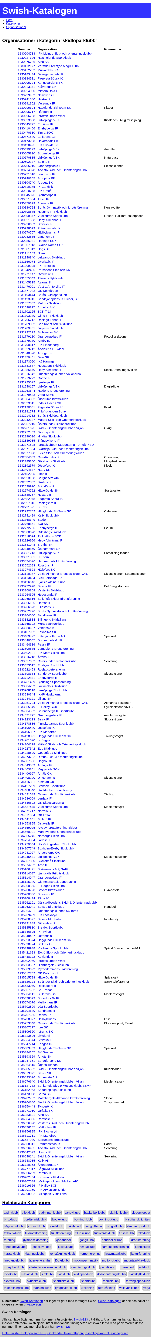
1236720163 (26, 1164)
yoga (146, 1287)
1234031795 (26, 715)
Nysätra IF (45, 494)
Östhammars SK (49, 548)
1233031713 (26, 553)
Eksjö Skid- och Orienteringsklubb (61, 453)
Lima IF (43, 473)
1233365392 (26, 623)
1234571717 (26, 811)
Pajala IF (44, 644)
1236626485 (26, 1148)
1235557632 (26, 990)
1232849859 (26, 548)
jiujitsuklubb (66, 1246)
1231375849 (26, 278)
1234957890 (26, 861)
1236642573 (26, 1152)
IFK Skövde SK (48, 145)
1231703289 (26, 315)
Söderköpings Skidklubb (54, 1089)
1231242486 (26, 270)
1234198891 (26, 736)
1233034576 (26, 561)
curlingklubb (36, 1226)
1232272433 (26, 432)
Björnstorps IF (47, 195)
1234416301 (26, 781)
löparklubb (62, 1260)
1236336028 (26, 1123)
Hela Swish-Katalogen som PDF (24, 1333)
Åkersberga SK (48, 1164)
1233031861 (26, 557)
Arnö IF (43, 865)
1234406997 (26, 773)
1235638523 (26, 998)
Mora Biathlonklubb (51, 623)
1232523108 (26, 478)
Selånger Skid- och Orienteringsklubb (63, 981)
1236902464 (26, 1177)
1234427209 (26, 786)
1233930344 (26, 694)
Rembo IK (44, 1173)
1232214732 (26, 415)
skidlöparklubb (83, 1274)
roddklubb (10, 1274)
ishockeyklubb (41, 1246)
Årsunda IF (45, 203)
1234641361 (26, 819)
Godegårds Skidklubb (52, 752)
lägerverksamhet (39, 1260)
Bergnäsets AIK (48, 478)
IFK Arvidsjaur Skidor (52, 1189)
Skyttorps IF (46, 432)
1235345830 (26, 927)
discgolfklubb (115, 1226)
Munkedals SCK (49, 70)
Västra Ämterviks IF (51, 286)
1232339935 (26, 440)
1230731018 (26, 174)
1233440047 (26, 640)
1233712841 (26, 677)
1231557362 (26, 303)
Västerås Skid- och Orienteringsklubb (63, 1123)
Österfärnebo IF (48, 457)
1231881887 (26, 365)
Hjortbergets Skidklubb (53, 965)
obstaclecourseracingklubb (47, 1267)
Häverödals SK (48, 141)
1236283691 (26, 1114)
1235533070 (26, 985)
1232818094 (26, 536)
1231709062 (26, 324)
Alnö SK (43, 61)
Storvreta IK (46, 894)
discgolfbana (93, 1226)
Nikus (41, 253)
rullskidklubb (29, 1274)
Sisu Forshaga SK (50, 578)
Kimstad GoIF (47, 781)
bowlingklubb (83, 1219)
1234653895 (26, 823)
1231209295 (26, 265)
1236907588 (26, 1181)
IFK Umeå (45, 190)
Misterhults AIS (48, 91)
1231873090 (26, 361)
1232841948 (26, 544)
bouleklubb (59, 1219)
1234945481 (26, 856)
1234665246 (26, 836)
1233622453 (26, 669)
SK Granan (45, 1052)
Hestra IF (44, 99)
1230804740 (26, 182)
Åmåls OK (45, 773)
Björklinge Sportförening (54, 682)
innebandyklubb (15, 1246)
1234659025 (26, 827)
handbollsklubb (112, 1240)
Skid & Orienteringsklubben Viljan (60, 428)
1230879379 (26, 203)
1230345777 (26, 124)
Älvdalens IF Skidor (51, 349)
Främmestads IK (49, 228)
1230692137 (26, 161)
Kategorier (13, 23)
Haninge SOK (47, 240)
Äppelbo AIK (46, 307)
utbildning (87, 1287)
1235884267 (26, 1052)
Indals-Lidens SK (49, 403)
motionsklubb (111, 1260)
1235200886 (26, 894)
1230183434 (26, 74)
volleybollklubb (129, 1287)
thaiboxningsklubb (16, 1287)
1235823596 (26, 1035)
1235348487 (26, 935)
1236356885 (26, 1131)
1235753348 (26, 1023)
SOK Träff (44, 311)
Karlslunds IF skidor (51, 1177)
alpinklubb (11, 1212)
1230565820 (26, 153)
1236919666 (26, 1185)
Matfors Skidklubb (50, 303)
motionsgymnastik (85, 1260)
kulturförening (140, 1253)
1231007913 (26, 245)
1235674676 (26, 1002)
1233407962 (26, 632)
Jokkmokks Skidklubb (52, 686)
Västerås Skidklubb (51, 590)
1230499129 (26, 149)
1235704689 (26, 1010)
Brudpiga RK (46, 178)
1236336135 (26, 1127)
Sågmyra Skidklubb (51, 1169)
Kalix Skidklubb (48, 515)
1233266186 (26, 603)
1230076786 (26, 61)
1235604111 (26, 994)
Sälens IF (44, 161)
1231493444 (26, 295)
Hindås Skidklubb (50, 436)
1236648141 (26, 1156)
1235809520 (26, 1031)
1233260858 (26, 590)
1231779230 (26, 340)
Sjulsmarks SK (48, 332)
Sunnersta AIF (47, 1077)
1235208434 (26, 898)
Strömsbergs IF (48, 153)
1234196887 (26, 732)
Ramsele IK (46, 1119)
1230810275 (26, 186)
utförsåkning (106, 1287)
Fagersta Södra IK (50, 78)
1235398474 (26, 944)
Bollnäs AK (45, 944)
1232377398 (26, 453)
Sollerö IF (44, 819)
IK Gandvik (45, 186)
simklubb (47, 1274)
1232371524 (26, 449)
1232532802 (26, 482)
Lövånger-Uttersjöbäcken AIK (58, 1181)
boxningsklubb (108, 1219)
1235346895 (26, 931)
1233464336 (26, 644)
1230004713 (26, 53)
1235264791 (26, 910)
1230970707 (26, 232)
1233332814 (26, 619)
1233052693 (26, 565)
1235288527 (26, 919)
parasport (127, 1267)
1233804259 (26, 686)
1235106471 (26, 869)
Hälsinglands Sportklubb (54, 57)
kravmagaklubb (115, 1253)
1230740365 (26, 178)
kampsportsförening (115, 1246)
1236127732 (26, 1085)
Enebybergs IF (48, 128)
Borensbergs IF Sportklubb (56, 711)
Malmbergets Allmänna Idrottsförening (64, 1098)
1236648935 (26, 1160)
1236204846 (26, 1102)
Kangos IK (45, 1044)
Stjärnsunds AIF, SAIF (53, 869)
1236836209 (26, 1173)
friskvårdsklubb (104, 1233)
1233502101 (26, 652)
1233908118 (26, 690)
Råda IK (43, 898)
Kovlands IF (46, 956)
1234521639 (26, 794)
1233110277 (26, 573)
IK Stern (43, 557)
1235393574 (26, 940)
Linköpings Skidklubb (52, 690)
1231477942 (26, 290)
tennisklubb (111, 1281)
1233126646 (26, 582)
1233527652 (26, 661)
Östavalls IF (46, 823)
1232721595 (26, 507)
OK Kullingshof (48, 973)
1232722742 (26, 511)
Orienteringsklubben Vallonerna (59, 374)
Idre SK (43, 1027)
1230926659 (26, 224)
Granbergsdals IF (50, 166)
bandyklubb (72, 1212)
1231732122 (26, 332)
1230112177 (26, 66)
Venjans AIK (46, 627)
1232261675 (26, 428)
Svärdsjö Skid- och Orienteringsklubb (63, 449)
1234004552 (26, 711)
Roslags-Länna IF (50, 320)
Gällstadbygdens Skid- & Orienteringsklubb (67, 902)
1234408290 (26, 777)
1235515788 (26, 977)
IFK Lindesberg (48, 344)
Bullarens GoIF (48, 136)
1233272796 (26, 611)
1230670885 (26, 157)
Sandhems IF (47, 615)
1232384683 (26, 457)
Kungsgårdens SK (50, 82)
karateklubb (12, 1253)
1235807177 (26, 1027)
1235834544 (26, 1040)
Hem (9, 20)
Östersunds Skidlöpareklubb (57, 424)
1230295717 (26, 111)
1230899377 (26, 215)
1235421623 (26, 952)
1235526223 (26, 981)
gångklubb (86, 1240)
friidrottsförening (36, 1233)
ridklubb (144, 1267)
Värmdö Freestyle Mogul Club (58, 66)
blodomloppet (140, 1212)
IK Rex (42, 507)
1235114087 (26, 873)
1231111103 (26, 253)
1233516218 (26, 657)
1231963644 (26, 390)
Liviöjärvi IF (45, 1035)
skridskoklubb (36, 1281)
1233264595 (26, 594)
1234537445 (26, 806)
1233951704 (26, 702)
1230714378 (26, 170)
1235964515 (26, 1064)
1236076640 (26, 1081)
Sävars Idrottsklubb (51, 890)
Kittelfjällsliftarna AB (51, 636)
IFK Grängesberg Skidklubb (57, 844)
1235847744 (26, 1044)
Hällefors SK (46, 569)
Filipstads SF (46, 607)
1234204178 (26, 744)
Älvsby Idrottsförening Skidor (57, 827)
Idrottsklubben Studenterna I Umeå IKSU (66, 444)
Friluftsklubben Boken (52, 411)
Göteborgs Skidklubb (52, 461)
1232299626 (26, 436)
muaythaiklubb (14, 1267)
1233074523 (26, 569)
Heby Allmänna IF (50, 220)
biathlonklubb (118, 1212)
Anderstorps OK (49, 852)
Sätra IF (43, 719)
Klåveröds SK (47, 86)
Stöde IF (43, 519)
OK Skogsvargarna (51, 802)
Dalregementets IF (50, 74)
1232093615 (26, 403)
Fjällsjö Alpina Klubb (51, 582)
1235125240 (26, 881)
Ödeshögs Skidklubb (52, 532)
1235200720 (26, 890)
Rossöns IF (45, 565)
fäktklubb (144, 1233)
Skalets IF (44, 482)
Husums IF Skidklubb (52, 211)
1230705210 (26, 166)
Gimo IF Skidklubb (50, 315)
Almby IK (44, 340)
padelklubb (107, 1267)
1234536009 (26, 798)
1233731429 (26, 682)
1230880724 (26, 207)
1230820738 (26, 190)
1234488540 (26, 790)
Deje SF (43, 357)
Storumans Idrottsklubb (53, 1139)
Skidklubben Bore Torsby (55, 790)
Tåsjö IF (43, 199)
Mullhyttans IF (47, 1002)
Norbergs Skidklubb (51, 836)
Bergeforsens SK (49, 1060)
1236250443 (26, 1106)
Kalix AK (43, 1160)
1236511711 (26, 1135)
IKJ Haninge (46, 361)
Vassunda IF (46, 103)
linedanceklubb (14, 1260)
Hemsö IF (44, 603)
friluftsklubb (82, 1233)
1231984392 (26, 399)
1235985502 (26, 1069)
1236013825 (26, 1073)
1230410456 (26, 128)
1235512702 (26, 973)
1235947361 (26, 1060)
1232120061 (26, 407)
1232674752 (26, 490)
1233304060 (26, 615)
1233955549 (26, 707)
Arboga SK (45, 182)
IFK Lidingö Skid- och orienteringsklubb (65, 53)
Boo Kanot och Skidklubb (55, 324)
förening (9, 1240)
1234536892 (26, 802)
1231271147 (26, 274)
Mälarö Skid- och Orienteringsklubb (62, 419)
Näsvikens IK (47, 95)
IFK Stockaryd (47, 915)
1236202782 (26, 1098)
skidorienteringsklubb (111, 1274)
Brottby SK (45, 544)
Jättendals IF (46, 923)
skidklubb (63, 1274)
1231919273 (26, 378)
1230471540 (26, 136)
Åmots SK (44, 1056)
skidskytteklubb (139, 1274)
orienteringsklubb (83, 1267)
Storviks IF (45, 224)
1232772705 (26, 528)
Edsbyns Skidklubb (51, 665)
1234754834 (26, 840)
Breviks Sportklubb (50, 927)
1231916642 (26, 374)
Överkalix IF (46, 261)
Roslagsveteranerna (51, 669)
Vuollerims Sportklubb (53, 215)
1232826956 (26, 540)
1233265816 (26, 598)
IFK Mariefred (47, 732)
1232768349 (26, 519)
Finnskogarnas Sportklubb (56, 723)
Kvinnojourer (119, 1333)
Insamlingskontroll (97, 1333)
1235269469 (26, 915)
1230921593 (26, 220)
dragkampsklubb (138, 1226)
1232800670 (26, 532)
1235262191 (26, 902)
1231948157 (26, 386)
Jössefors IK (46, 465)
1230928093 (26, 228)
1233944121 (26, 698)
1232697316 (26, 503)
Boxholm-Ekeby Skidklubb (56, 848)
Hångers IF (45, 111)
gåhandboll (63, 1240)
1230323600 (26, 120)
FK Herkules (46, 265)
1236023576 (26, 1077)
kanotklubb (142, 1246)
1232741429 (26, 515)
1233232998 (26, 586)
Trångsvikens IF (48, 440)
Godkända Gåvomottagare (65, 1333)
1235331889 (26, 923)
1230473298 (26, 141)
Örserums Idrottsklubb (53, 399)
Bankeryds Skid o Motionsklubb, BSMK (64, 1085)
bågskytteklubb (14, 1226)
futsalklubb (126, 1233)
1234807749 (26, 848)
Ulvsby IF (44, 1152)
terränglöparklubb (138, 1281)
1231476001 (26, 286)
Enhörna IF (45, 124)
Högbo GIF (45, 761)
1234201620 (26, 740)
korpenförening (90, 1253)
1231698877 (26, 307)
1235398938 (26, 948)
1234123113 (26, 719)
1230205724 (26, 82)
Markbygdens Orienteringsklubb (59, 831)
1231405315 (26, 282)
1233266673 (26, 607)
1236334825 (26, 1119)
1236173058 (26, 1094)
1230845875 (26, 195)
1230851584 (26, 199)
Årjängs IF (45, 765)
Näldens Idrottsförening (54, 390)
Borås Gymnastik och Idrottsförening (63, 207)
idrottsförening (140, 1240)
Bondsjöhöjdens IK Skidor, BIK (59, 299)
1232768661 (26, 523)
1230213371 (26, 86)
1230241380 (26, 99)
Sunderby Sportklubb (52, 673)
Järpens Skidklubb (50, 328)
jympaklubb (87, 1246)
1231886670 (26, 369)
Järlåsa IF (44, 840)
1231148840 (26, 257)
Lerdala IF (45, 798)
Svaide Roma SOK (51, 245)
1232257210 (26, 424)
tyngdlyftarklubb (66, 1287)
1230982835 (26, 236)
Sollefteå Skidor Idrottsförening (59, 598)
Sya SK (43, 523)
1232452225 (26, 473)
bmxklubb (10, 1219)
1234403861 (26, 769)
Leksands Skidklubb (51, 257)
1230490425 (26, 145)
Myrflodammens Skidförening (58, 969)
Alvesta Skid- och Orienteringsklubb (62, 170)
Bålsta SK (44, 1073)
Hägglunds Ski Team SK (54, 107)
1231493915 (26, 299)
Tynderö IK (45, 1106)
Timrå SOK (45, 132)
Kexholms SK (47, 632)
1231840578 (26, 353)
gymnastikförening (35, 1240)
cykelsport (74, 1226)
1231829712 (26, 349)
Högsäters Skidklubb (52, 365)
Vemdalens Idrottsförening (56, 648)
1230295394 (26, 107)
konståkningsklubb (62, 1253)
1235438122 (26, 956)
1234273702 (26, 757)
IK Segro (44, 740)
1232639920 (26, 486)
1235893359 (26, 1056)
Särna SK (44, 1094)
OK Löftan (45, 815)
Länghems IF (47, 236)
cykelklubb (56, 1226)
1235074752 (26, 865)
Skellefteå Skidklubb (51, 861)
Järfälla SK (45, 1110)
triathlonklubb (42, 1287)
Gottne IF (44, 378)
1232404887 (26, 469)
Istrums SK (45, 1031)
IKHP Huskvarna (49, 694)
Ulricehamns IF (48, 777)
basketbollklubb (95, 1212)
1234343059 (26, 765)
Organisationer (16, 27)
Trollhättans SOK (49, 536)
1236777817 (26, 1169)
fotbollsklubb (12, 1233)
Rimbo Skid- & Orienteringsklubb (60, 757)
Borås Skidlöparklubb (52, 295)
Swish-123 (80, 1319)
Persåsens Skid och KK (54, 270)
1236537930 (26, 1139)
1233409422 (26, 636)
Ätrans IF (44, 657)
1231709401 (26, 328)
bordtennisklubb (35, 1219)
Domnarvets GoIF (50, 640)
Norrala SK (45, 811)
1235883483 (26, 1048)
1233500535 (26, 648)
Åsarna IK (44, 282)
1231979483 (26, 394)
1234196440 (26, 727)
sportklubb (88, 1281)
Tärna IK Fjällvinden (51, 278)
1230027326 (26, 57)
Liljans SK (44, 698)
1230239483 (26, 95)
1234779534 (26, 844)
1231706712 (26, 320)
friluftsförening (61, 1233)
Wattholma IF (47, 1127)
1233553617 (26, 665)
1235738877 (26, 1019)
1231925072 (26, 382)
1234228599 (26, 752)
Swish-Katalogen (31, 1301)
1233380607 (26, 627)
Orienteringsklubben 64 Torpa (58, 910)
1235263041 (26, 906)
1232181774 (26, 411)
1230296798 (26, 116)
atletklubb (28, 1212)
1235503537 (26, 965)
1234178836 (26, 723)
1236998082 (26, 1194)
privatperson (32, 1304)
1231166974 (26, 261)
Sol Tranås (45, 990)
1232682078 (26, 498)
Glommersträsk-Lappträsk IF (57, 881)
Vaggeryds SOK (49, 769)
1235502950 (26, 960)
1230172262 (26, 70)
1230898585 (26, 211)
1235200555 (26, 886)
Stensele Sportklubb (51, 786)
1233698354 (26, 673)
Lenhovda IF (46, 174)
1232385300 (26, 461)
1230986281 (26, 240)
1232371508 (26, 444)
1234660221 (26, 831)
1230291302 (26, 103)
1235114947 (26, 877)
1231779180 (26, 336)
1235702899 (26, 1006)
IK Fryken (44, 931)
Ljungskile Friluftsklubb (53, 873)
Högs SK (44, 249)
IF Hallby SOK (47, 707)
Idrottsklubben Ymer (51, 116)
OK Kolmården (48, 290)
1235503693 (26, 969)
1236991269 (26, 1189)
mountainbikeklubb (137, 1260)
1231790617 (26, 344)
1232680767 (26, 494)
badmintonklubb (50, 1212)
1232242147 (26, 419)
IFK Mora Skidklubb (51, 652)
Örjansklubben (48, 1064)
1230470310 (26, 132)
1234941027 (26, 852)
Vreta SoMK (46, 394)
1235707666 (26, 1015)
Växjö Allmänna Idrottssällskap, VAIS (63, 573)
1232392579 (26, 465)
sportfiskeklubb (63, 1281)
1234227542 (26, 748)
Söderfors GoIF (48, 998)
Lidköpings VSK (48, 120)
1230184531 (26, 78)
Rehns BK (45, 1015)
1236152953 (26, 1089)
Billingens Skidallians (52, 619)
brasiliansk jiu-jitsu (137, 1219)
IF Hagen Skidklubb (51, 886)
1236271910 (26, 1110)
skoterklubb (12, 1281)
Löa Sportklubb (48, 1006)
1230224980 (26, 91)
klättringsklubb (35, 1253)
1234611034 (26, 815)
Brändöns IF (46, 486)
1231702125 (26, 311)
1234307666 (26, 761)
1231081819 (26, 249)
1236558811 (26, 1144)
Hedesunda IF (47, 594)
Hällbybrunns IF (48, 232)
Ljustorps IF (46, 382)
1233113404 (26, 578)
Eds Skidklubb (47, 748)
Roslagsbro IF (47, 503)
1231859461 (26, 357)
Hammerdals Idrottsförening (57, 561)
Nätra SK (44, 469)
